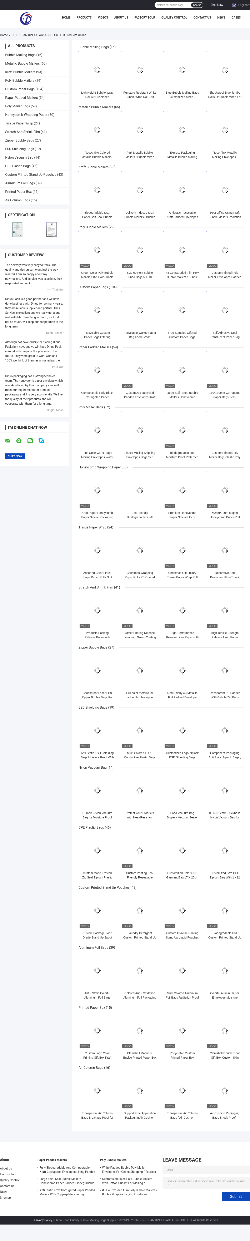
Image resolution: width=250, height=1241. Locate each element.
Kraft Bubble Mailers (20, 72)
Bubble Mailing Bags (20, 55)
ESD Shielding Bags (19, 149)
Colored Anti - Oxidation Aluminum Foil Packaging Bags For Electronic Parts (139, 997)
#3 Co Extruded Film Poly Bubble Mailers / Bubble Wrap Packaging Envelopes (130, 1192)
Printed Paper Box (18, 192)
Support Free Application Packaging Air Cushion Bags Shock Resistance (140, 1118)
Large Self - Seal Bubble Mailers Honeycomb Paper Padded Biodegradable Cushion (67, 1181)
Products (84, 17)
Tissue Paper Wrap (19, 123)
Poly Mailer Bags (17, 106)
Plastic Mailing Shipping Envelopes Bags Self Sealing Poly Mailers (139, 457)
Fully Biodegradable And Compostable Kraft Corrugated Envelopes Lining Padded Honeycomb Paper (67, 1170)
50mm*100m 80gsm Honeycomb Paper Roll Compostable (225, 517)
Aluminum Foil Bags (20, 183)
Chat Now (216, 4)
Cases (236, 17)
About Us (121, 17)
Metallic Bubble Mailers (22, 63)
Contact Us (202, 17)
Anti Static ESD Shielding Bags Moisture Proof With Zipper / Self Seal (97, 757)
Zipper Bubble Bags (19, 140)
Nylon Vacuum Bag (19, 157)
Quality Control (174, 17)
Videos (103, 17)
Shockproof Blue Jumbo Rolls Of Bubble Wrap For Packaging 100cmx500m (224, 97)
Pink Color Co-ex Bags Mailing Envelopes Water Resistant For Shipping (97, 457)
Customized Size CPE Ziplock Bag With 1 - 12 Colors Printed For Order (225, 877)
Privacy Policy (43, 1220)
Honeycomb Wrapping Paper (26, 115)
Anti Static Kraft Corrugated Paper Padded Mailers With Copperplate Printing (67, 1192)
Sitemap (5, 1197)
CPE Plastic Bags (18, 166)
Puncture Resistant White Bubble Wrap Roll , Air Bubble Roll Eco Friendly (139, 97)
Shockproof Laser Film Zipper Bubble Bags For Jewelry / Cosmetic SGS (97, 697)
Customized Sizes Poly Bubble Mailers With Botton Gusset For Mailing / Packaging (127, 1181)
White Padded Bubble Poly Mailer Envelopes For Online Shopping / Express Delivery (129, 1170)
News (221, 17)
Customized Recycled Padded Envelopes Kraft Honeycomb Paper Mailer (139, 397)
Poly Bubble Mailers (19, 81)
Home (66, 17)
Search (197, 5)
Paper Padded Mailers (21, 98)
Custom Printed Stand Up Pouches (30, 175)
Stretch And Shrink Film (22, 132)
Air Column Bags (17, 200)
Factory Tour (144, 17)
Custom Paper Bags (20, 89)
